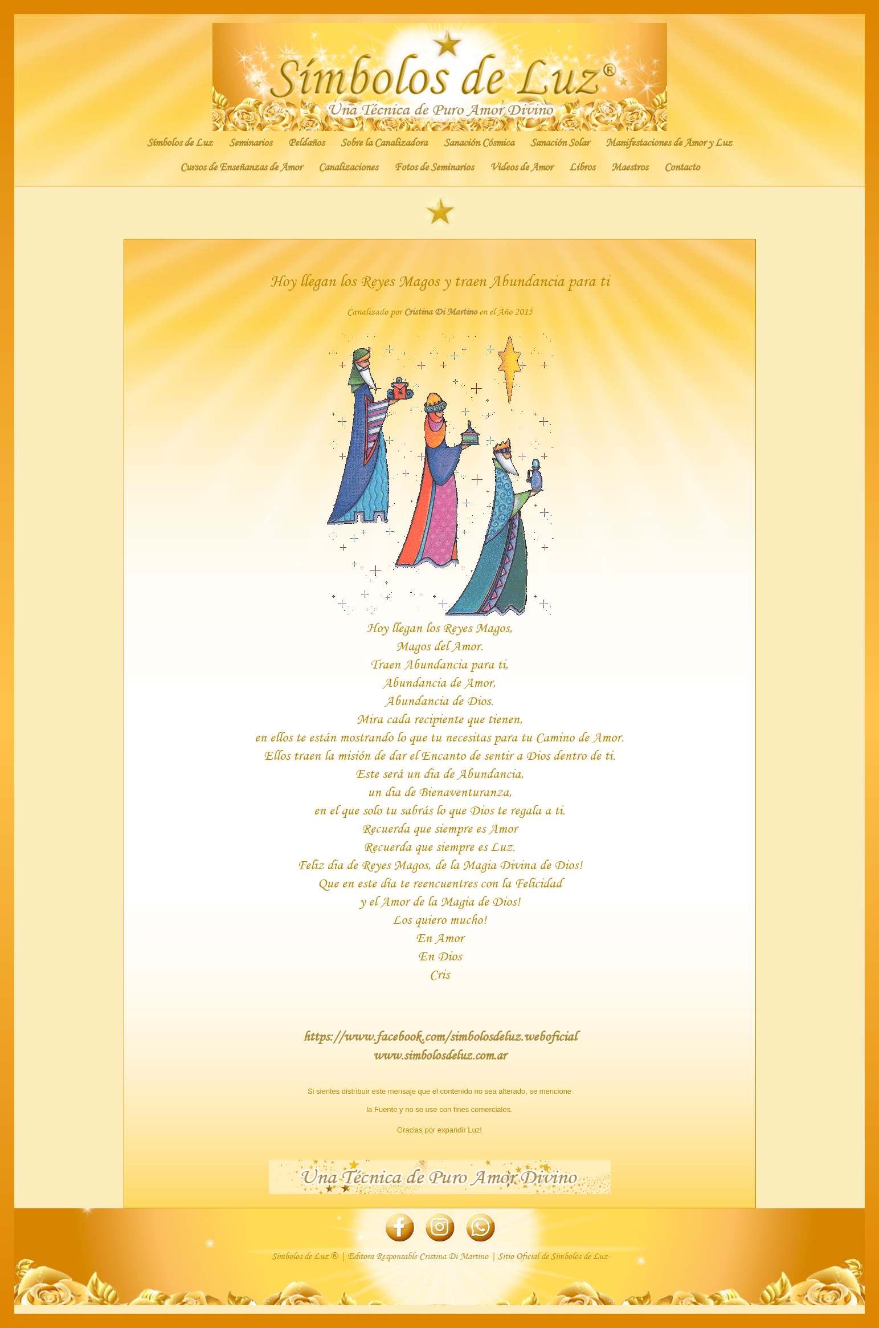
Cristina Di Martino (440, 311)
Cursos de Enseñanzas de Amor (241, 167)
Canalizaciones (348, 167)
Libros (582, 167)
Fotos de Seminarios (433, 167)
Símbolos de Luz (179, 142)
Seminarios (250, 142)
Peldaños (306, 142)
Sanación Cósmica (479, 142)
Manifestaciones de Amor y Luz (669, 142)
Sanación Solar (559, 142)
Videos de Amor (521, 167)
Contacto (682, 167)
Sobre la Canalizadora (384, 142)
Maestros (629, 167)
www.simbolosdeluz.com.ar (439, 1055)
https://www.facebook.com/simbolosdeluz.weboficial (440, 1036)
